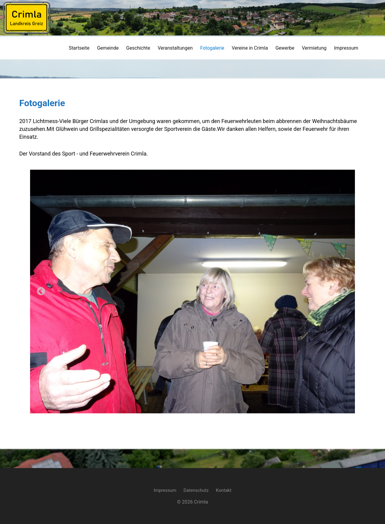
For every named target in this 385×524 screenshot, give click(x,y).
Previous (39, 290)
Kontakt (224, 490)
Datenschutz (196, 490)
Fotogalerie (42, 103)
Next (343, 290)
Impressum (165, 490)
